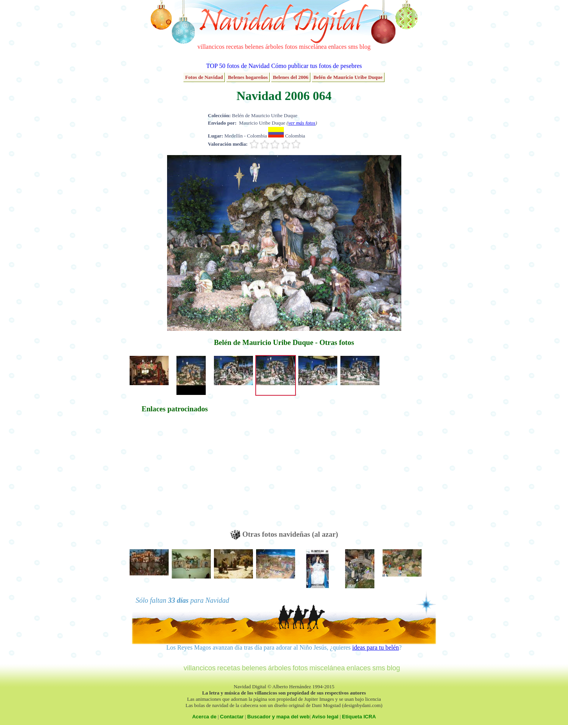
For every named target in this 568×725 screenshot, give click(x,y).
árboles (274, 46)
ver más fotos (301, 123)
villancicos (211, 46)
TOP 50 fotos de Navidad (238, 65)
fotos (291, 46)
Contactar (232, 717)
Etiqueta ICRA (359, 717)
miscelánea (313, 46)
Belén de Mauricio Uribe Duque (348, 77)
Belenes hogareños (248, 77)
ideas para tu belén (375, 647)
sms (353, 46)
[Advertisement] (174, 475)
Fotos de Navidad (204, 77)
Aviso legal (325, 717)
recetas (234, 46)
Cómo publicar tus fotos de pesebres (316, 65)
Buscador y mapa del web (278, 717)
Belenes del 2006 (290, 77)
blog (365, 46)
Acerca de (204, 717)
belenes (254, 46)
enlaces (337, 46)
